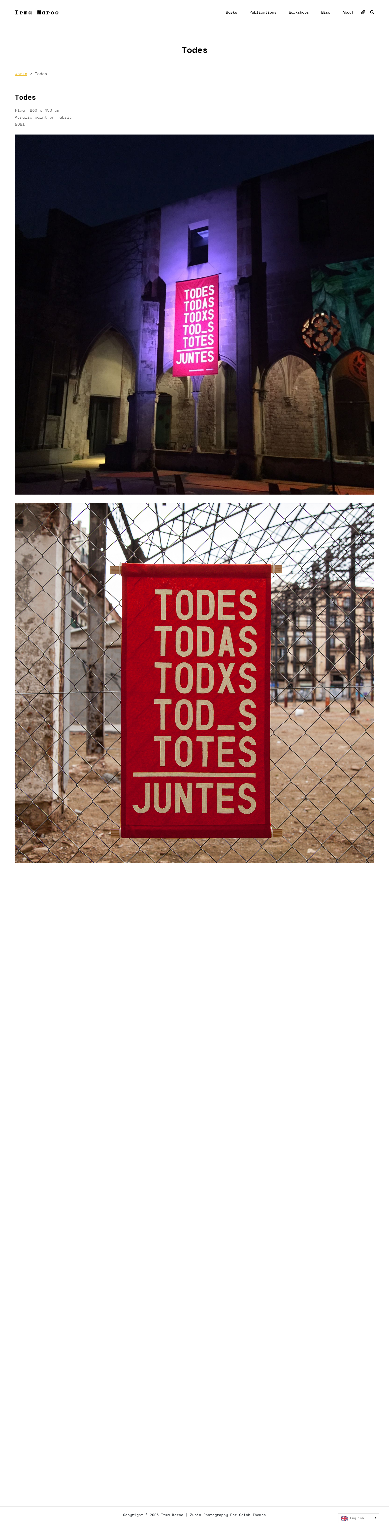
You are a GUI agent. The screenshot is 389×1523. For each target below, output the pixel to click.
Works (231, 12)
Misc (325, 12)
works (21, 74)
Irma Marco (37, 12)
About (348, 12)
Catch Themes (252, 1514)
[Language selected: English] (358, 1518)
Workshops (299, 12)
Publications (263, 12)
